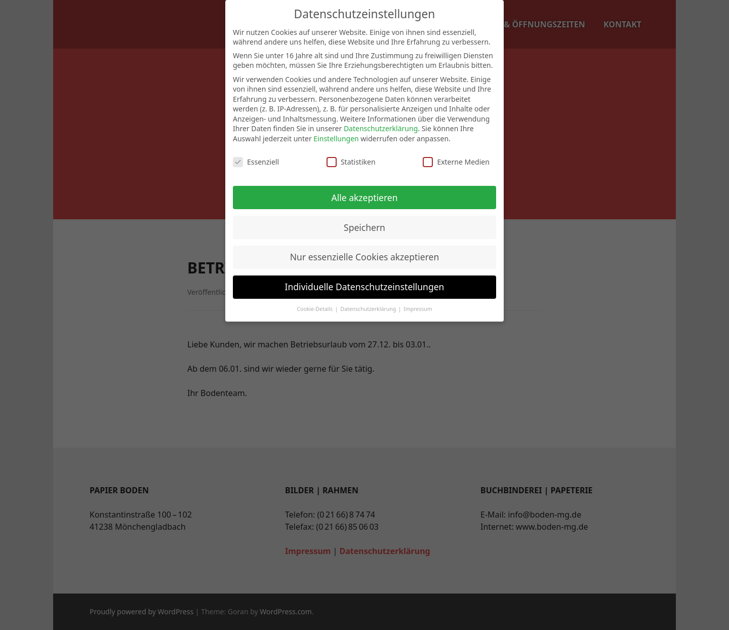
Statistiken (351, 162)
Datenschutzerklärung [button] (368, 308)
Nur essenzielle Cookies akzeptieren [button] (364, 257)
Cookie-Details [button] (315, 308)
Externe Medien (456, 162)
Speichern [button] (364, 227)
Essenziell (256, 162)
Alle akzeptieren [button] (365, 197)
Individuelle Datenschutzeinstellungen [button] (364, 287)
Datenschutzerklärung (381, 128)
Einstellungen (335, 138)
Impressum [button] (417, 308)
